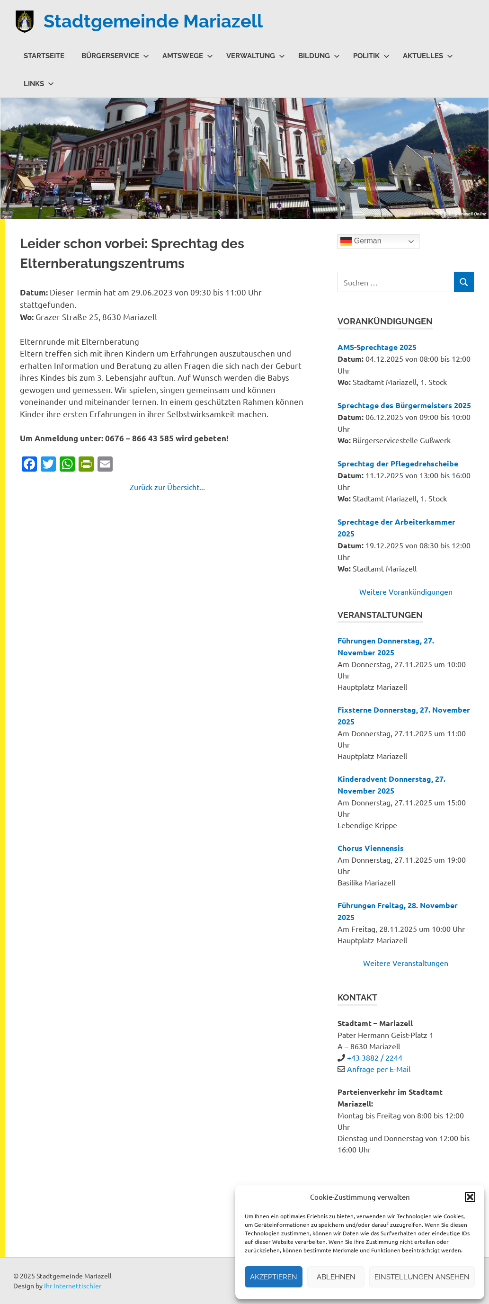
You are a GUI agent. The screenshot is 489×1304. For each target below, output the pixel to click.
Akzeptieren (273, 1277)
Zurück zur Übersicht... (167, 486)
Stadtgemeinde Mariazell (153, 21)
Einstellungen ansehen (422, 1277)
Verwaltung (255, 56)
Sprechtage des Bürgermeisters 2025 (404, 405)
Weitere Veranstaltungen (405, 962)
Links (39, 84)
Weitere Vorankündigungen (406, 591)
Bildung (319, 56)
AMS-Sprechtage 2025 (377, 347)
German (360, 241)
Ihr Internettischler (72, 1285)
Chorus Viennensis (371, 848)
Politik (371, 56)
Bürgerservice (115, 56)
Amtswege (187, 56)
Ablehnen (336, 1277)
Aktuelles (428, 56)
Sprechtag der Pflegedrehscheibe (398, 463)
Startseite (44, 56)
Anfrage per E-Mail (378, 1068)
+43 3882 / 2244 (374, 1057)
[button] (470, 1197)
